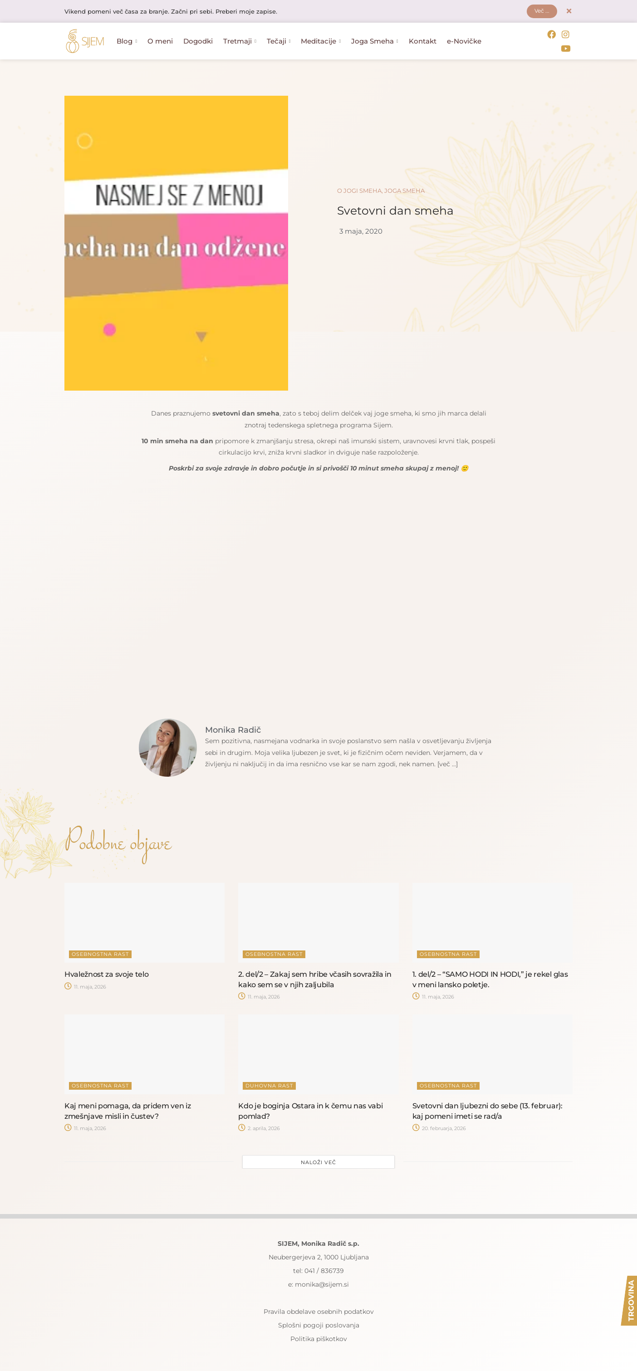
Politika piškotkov (318, 1337)
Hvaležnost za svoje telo (106, 973)
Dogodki (198, 41)
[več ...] (449, 762)
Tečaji (279, 41)
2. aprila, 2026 (259, 1127)
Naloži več (318, 1160)
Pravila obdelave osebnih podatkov (319, 1310)
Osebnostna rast (100, 953)
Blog (127, 41)
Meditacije (321, 41)
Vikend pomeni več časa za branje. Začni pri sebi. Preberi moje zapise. (178, 12)
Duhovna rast (269, 1084)
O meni (160, 41)
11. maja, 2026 (85, 985)
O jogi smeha (359, 189)
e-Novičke (464, 41)
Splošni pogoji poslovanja (318, 1323)
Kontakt (422, 41)
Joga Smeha (374, 41)
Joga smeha (404, 189)
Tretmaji (239, 41)
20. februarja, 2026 (439, 1127)
